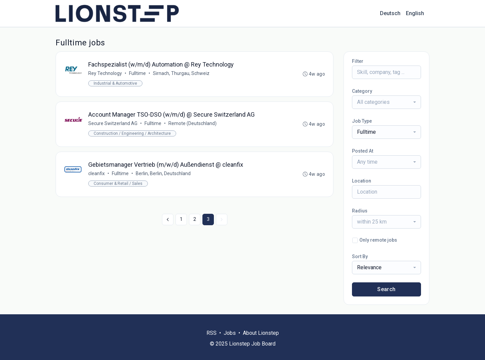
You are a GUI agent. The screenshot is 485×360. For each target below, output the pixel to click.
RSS (211, 333)
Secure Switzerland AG (112, 123)
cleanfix (96, 173)
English (415, 13)
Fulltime (137, 73)
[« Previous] (167, 219)
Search (386, 289)
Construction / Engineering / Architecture (132, 133)
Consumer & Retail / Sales (118, 183)
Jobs (230, 333)
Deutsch (390, 13)
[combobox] (386, 102)
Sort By (360, 256)
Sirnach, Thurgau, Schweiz (181, 73)
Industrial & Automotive (115, 83)
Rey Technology (105, 73)
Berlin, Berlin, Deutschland (163, 173)
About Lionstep (261, 333)
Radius (359, 210)
